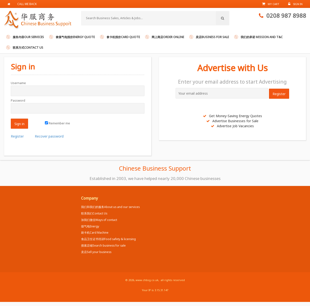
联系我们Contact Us (94, 213)
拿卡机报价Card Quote (123, 37)
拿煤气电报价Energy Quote (75, 37)
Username (18, 83)
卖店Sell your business (96, 252)
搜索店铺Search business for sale (103, 245)
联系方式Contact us (28, 48)
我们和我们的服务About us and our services (110, 207)
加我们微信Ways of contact (99, 220)
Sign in (23, 66)
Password (18, 100)
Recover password (49, 136)
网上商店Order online (168, 37)
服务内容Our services (28, 37)
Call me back (27, 4)
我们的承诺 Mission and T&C (262, 37)
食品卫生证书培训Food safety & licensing (108, 239)
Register (17, 136)
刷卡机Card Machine (94, 232)
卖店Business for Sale (212, 37)
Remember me (57, 123)
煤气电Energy (90, 226)
